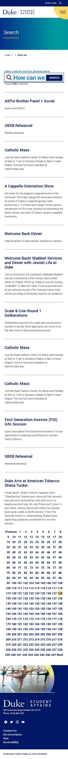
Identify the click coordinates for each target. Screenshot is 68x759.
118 (60, 588)
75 (42, 567)
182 (25, 624)
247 (53, 654)
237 (54, 649)
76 (48, 567)
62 (25, 562)
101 (19, 583)
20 (14, 542)
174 (37, 619)
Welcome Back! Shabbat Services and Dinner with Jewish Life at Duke (33, 262)
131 (19, 598)
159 (8, 613)
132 (25, 598)
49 (8, 557)
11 (19, 537)
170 (14, 619)
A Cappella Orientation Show (29, 186)
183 (31, 624)
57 (54, 557)
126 (48, 593)
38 (60, 547)
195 (42, 629)
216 (48, 639)
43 (31, 552)
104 (37, 583)
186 (48, 624)
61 (19, 562)
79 (8, 572)
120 (14, 593)
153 (31, 608)
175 (42, 619)
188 (60, 624)
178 (60, 619)
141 (19, 603)
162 (25, 613)
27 (54, 542)
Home (7, 55)
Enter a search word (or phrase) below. (27, 71)
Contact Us (10, 730)
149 (8, 608)
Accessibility (11, 742)
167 (54, 613)
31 (19, 547)
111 (19, 588)
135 (42, 598)
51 (19, 557)
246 (47, 654)
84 (37, 572)
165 (42, 613)
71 (19, 567)
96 (48, 578)
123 (31, 593)
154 (37, 608)
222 (25, 644)
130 (14, 598)
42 (25, 552)
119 (8, 593)
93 (31, 578)
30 (14, 547)
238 (60, 649)
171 (19, 619)
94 (37, 578)
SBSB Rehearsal (18, 125)
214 (37, 639)
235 (42, 649)
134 (37, 598)
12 (25, 537)
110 (14, 588)
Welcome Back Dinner (23, 233)
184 (37, 624)
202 (25, 634)
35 (42, 547)
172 (25, 619)
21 (19, 542)
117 (54, 588)
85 (42, 572)
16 (48, 537)
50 (14, 557)
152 (25, 608)
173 (31, 619)
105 (42, 583)
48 (60, 552)
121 (19, 593)
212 (25, 639)
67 (54, 562)
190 (14, 629)
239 (7, 654)
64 (37, 562)
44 (37, 552)
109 (8, 588)
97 (54, 578)
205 (42, 634)
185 (42, 624)
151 (19, 608)
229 (8, 649)
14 (37, 537)
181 (19, 624)
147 (54, 603)
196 (48, 629)
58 (60, 557)
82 (25, 572)
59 (8, 562)
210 (14, 639)
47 (54, 552)
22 (25, 542)
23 (31, 542)
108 (60, 583)
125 (42, 593)
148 (60, 603)
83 (31, 572)
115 (42, 588)
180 (14, 624)
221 (19, 644)
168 (60, 613)
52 (25, 557)
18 (60, 537)
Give (6, 738)
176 (48, 619)
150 (14, 608)
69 (8, 567)
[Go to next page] (60, 654)
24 (37, 542)
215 (42, 639)
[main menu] (62, 12)
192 (25, 629)
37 (54, 547)
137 (54, 598)
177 (54, 619)
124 (37, 593)
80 (14, 572)
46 (48, 552)
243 (30, 654)
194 (37, 629)
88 (60, 572)
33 (31, 547)
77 (54, 567)
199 (8, 634)
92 (25, 578)
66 (48, 562)
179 (8, 624)
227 (54, 644)
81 (19, 572)
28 (60, 542)
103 (31, 583)
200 (14, 634)
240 (13, 654)
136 (48, 598)
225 (42, 644)
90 (14, 578)
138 (60, 598)
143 (31, 603)
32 (25, 547)
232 (25, 649)
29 (8, 547)
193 (31, 629)
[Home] (19, 12)
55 (42, 557)
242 (24, 654)
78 (60, 567)
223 (31, 644)
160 (14, 613)
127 (54, 593)
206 (48, 634)
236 (48, 649)
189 (8, 629)
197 (54, 629)
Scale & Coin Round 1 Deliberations (23, 313)
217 (54, 639)
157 (54, 608)
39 (8, 552)
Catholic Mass (17, 150)
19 (8, 542)
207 (54, 634)
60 (14, 562)
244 (36, 654)
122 (25, 593)
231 (19, 649)
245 (42, 654)
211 (19, 639)
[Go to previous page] (11, 531)
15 (42, 537)
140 (14, 603)
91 (19, 578)
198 (60, 629)
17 (54, 537)
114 (37, 588)
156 (48, 608)
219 (8, 644)
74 (37, 567)
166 (48, 613)
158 (60, 608)
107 (54, 583)
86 (48, 572)
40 (14, 552)
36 (48, 547)
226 (48, 644)
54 (37, 557)
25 (42, 542)
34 (37, 547)
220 (14, 644)
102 (25, 583)
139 (8, 603)
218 (60, 639)
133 (31, 598)
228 (60, 644)
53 (31, 557)
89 (8, 578)
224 (37, 644)
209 (8, 639)
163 (31, 613)
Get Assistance (12, 734)
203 (31, 634)
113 (31, 588)
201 (19, 634)
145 (42, 603)
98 (60, 578)
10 (14, 537)
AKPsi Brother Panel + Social (29, 101)
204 (37, 634)
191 (19, 629)
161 (19, 613)
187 (54, 624)
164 (37, 613)
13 (31, 537)
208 (60, 634)
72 (25, 567)
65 (42, 562)
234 (37, 649)
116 (48, 588)
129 (8, 598)
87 (54, 572)
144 (37, 603)
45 (42, 552)
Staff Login (50, 3)
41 (19, 552)
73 (31, 567)
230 (14, 649)
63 (31, 562)
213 (31, 639)
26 (48, 542)
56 (48, 557)
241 (19, 654)
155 (42, 608)
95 (42, 578)
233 (31, 649)
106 (48, 583)
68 (60, 562)
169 (8, 619)
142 (25, 603)
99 (8, 583)
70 (14, 567)
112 (25, 588)
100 (14, 583)
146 (48, 603)
